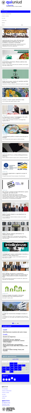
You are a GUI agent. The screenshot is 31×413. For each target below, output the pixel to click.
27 (2, 371)
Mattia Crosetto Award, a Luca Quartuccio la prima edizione (14, 215)
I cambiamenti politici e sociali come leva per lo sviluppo (15, 137)
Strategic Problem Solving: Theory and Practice (13, 350)
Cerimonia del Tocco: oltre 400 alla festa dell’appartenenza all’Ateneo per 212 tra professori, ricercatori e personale (13, 41)
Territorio (4, 20)
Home (3, 9)
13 (2, 367)
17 (18, 367)
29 (10, 371)
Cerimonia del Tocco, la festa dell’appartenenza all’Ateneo (14, 155)
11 (22, 365)
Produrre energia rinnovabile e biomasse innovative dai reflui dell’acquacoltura (13, 296)
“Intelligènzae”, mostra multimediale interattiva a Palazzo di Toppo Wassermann (15, 254)
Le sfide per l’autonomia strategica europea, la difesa (14, 314)
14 (6, 367)
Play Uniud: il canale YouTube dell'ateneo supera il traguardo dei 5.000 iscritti (15, 192)
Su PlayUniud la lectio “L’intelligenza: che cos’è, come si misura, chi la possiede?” (14, 117)
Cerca (3, 25)
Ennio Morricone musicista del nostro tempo (15, 332)
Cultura (3, 18)
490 (18, 323)
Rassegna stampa (6, 405)
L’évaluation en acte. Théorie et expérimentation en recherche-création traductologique (13, 340)
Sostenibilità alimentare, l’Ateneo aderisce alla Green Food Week (14, 62)
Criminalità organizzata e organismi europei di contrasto (14, 174)
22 (10, 369)
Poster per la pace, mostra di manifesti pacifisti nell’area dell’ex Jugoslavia (15, 82)
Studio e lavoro (5, 392)
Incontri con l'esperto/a (9, 336)
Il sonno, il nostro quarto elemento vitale (13, 99)
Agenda (3, 22)
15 (10, 367)
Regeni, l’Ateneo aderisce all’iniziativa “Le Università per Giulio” (13, 234)
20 (2, 369)
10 (18, 365)
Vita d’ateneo (4, 11)
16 (14, 367)
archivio (6, 401)
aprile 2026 (15, 359)
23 (14, 369)
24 (18, 369)
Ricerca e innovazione (6, 13)
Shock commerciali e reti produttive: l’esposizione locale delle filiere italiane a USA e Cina (15, 345)
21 (6, 369)
